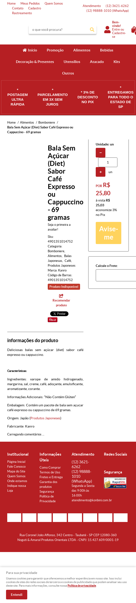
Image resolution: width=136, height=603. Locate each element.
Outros (68, 73)
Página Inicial (16, 462)
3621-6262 (117, 6)
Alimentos (81, 50)
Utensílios (72, 62)
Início (32, 50)
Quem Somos (54, 3)
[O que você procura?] (92, 29)
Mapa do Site (16, 471)
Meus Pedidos (30, 3)
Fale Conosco (16, 466)
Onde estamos (17, 481)
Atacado (97, 62)
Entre (116, 29)
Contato (17, 8)
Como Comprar (50, 467)
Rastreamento (22, 13)
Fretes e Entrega (51, 477)
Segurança (47, 491)
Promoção (55, 50)
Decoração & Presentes (35, 62)
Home (11, 3)
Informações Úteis (50, 457)
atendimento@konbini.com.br (92, 500)
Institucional (17, 454)
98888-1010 (107, 11)
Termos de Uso (50, 472)
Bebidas (106, 50)
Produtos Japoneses (45, 418)
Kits (117, 62)
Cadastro (34, 8)
